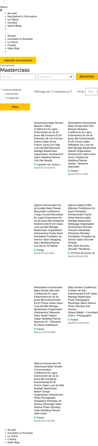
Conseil (46, 214)
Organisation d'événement (48, 154)
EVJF (59, 135)
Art (59, 363)
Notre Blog (14, 25)
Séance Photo (42, 407)
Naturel (72, 151)
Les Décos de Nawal (45, 245)
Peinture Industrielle (79, 230)
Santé (44, 315)
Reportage (74, 303)
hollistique (73, 144)
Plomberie (73, 233)
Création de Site (77, 290)
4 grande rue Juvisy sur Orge (50, 164)
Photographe (82, 300)
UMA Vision (40, 413)
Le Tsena (13, 19)
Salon (37, 157)
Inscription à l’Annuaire (22, 16)
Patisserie (54, 312)
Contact (13, 22)
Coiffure (47, 126)
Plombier (85, 233)
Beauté (38, 126)
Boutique (82, 129)
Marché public (83, 217)
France (38, 141)
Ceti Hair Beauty (43, 160)
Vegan (37, 318)
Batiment (73, 208)
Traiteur (52, 315)
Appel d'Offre (84, 205)
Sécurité (88, 239)
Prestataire (40, 236)
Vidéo (37, 410)
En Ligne (53, 129)
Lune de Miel (41, 147)
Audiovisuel (40, 366)
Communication (42, 369)
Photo (71, 300)
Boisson (72, 129)
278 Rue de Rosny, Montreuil (84, 253)
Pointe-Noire (56, 233)
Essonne (50, 135)
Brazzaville (40, 211)
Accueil (12, 13)
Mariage (38, 151)
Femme (58, 138)
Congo (37, 214)
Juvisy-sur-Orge (51, 144)
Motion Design (42, 391)
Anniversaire (41, 122)
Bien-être (89, 126)
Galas (45, 141)
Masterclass (50, 151)
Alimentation (75, 122)
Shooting (80, 306)
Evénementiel (86, 138)
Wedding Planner (50, 157)
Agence (38, 205)
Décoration (57, 214)
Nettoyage (73, 223)
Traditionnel (81, 157)
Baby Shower (55, 122)
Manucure (54, 147)
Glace (59, 303)
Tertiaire (72, 242)
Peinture (87, 227)
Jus (82, 144)
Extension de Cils (43, 138)
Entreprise (58, 220)
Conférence (40, 129)
